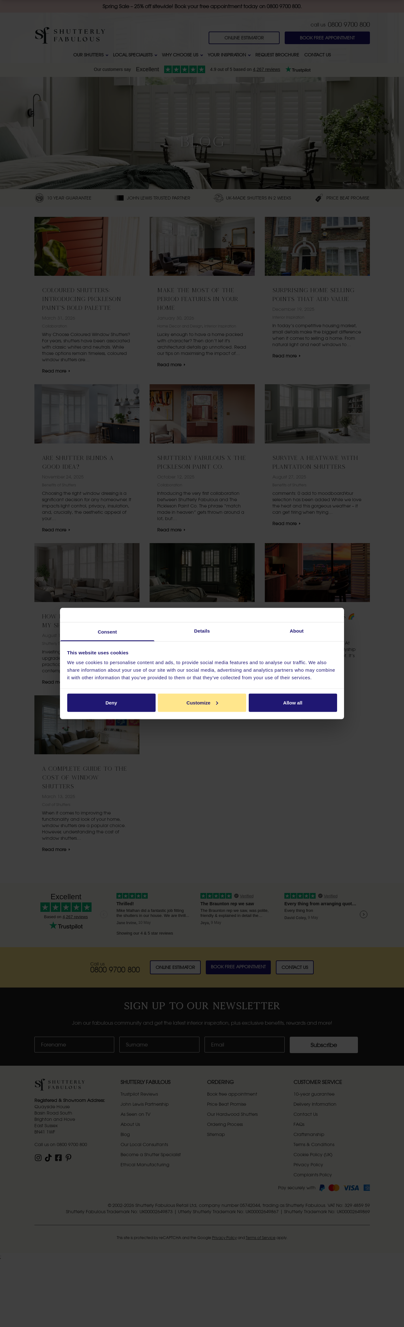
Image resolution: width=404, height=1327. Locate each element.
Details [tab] (202, 631)
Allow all (292, 702)
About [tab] (297, 631)
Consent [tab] (107, 632)
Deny (111, 702)
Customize (202, 702)
